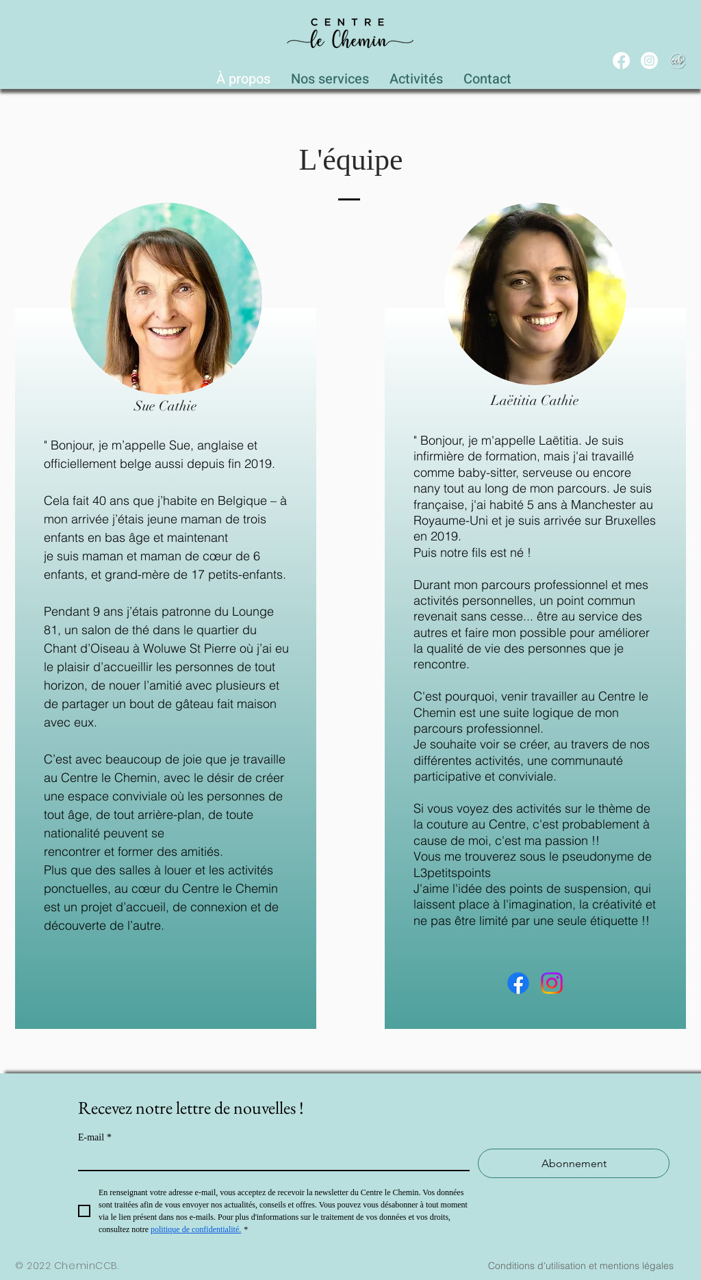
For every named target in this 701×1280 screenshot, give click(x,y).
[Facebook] (621, 60)
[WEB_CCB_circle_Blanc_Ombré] (677, 60)
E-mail (95, 1137)
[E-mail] (269, 1159)
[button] (330, 75)
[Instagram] (649, 60)
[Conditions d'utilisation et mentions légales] (580, 1265)
